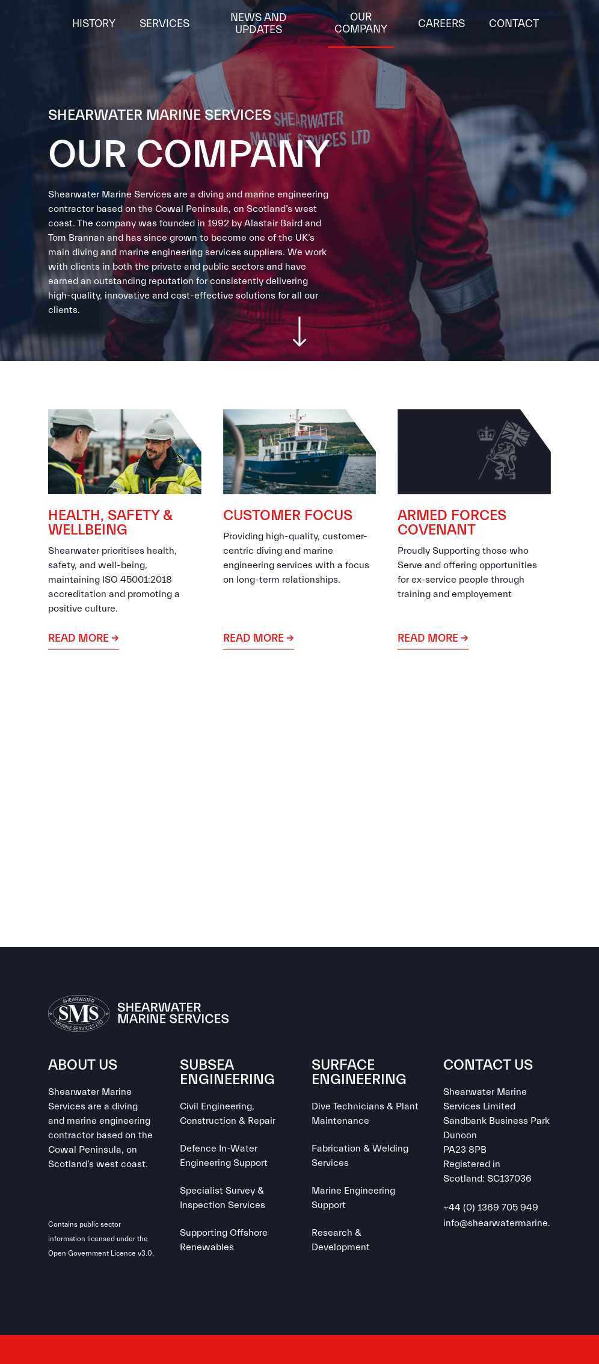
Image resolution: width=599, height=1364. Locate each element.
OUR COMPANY (360, 23)
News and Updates (258, 23)
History (93, 23)
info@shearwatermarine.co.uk (508, 1223)
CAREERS (441, 23)
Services (164, 23)
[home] (54, 24)
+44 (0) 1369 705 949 (490, 1207)
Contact (514, 23)
